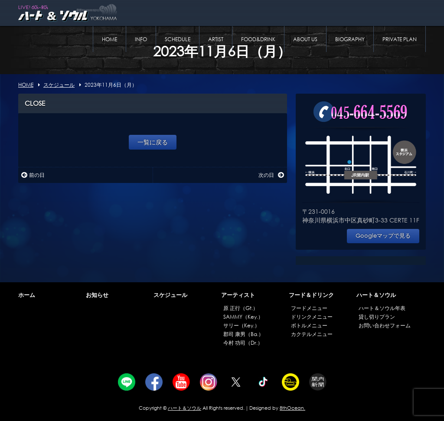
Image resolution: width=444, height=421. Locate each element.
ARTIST (215, 39)
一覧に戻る (152, 142)
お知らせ (97, 295)
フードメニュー (309, 308)
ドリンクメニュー (312, 316)
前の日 (33, 175)
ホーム (26, 295)
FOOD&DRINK (258, 39)
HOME (109, 39)
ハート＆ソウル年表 (382, 308)
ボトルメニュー (309, 325)
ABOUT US (305, 39)
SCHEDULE (177, 39)
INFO (141, 39)
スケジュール (170, 295)
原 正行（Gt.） (240, 308)
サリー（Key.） (241, 325)
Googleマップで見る (383, 235)
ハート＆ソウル (376, 295)
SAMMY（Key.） (243, 316)
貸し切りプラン (377, 316)
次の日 (271, 175)
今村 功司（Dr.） (243, 342)
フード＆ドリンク (311, 295)
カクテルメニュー (312, 334)
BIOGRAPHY (350, 39)
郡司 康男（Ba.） (243, 334)
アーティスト (238, 295)
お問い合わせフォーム (385, 325)
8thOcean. (292, 408)
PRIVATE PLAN (399, 39)
